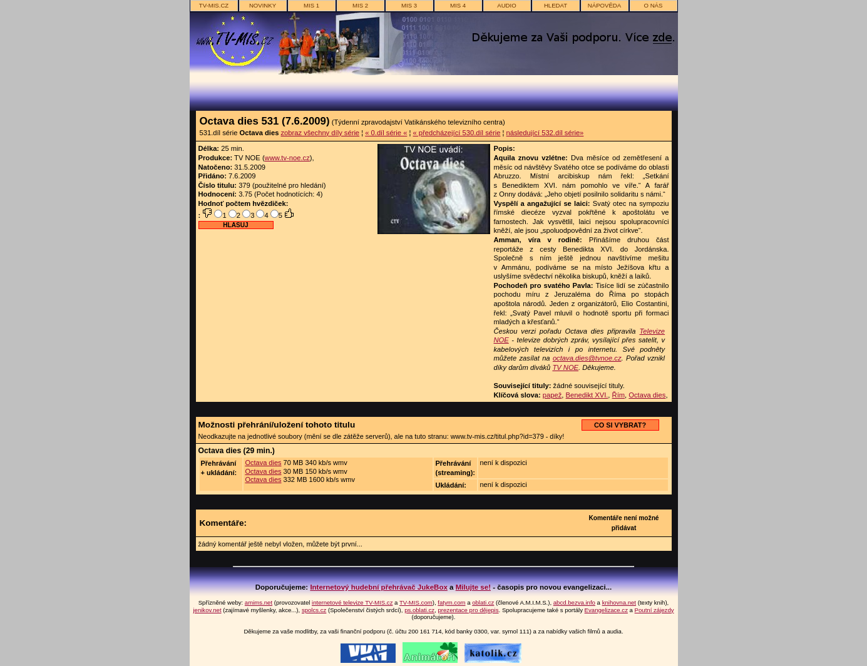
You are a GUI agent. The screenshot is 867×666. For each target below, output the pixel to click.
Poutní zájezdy (654, 610)
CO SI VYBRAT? (620, 425)
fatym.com (451, 602)
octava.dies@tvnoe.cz (587, 358)
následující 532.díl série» (545, 132)
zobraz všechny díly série (319, 132)
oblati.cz (483, 602)
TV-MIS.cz (213, 5)
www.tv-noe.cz (287, 157)
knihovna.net (619, 602)
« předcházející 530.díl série (457, 132)
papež (552, 395)
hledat (555, 5)
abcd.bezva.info (574, 602)
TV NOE (565, 367)
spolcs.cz (314, 610)
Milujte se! (473, 587)
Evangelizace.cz (606, 610)
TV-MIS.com (416, 602)
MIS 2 (360, 5)
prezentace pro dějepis (468, 610)
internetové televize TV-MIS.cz (352, 602)
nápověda (604, 5)
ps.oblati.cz (419, 610)
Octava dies (646, 395)
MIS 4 (458, 5)
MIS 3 (409, 5)
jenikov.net (207, 610)
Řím (618, 395)
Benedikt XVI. (587, 395)
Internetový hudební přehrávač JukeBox (379, 587)
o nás (653, 5)
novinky (262, 5)
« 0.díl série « (386, 132)
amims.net (258, 602)
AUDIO (506, 5)
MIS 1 (311, 5)
